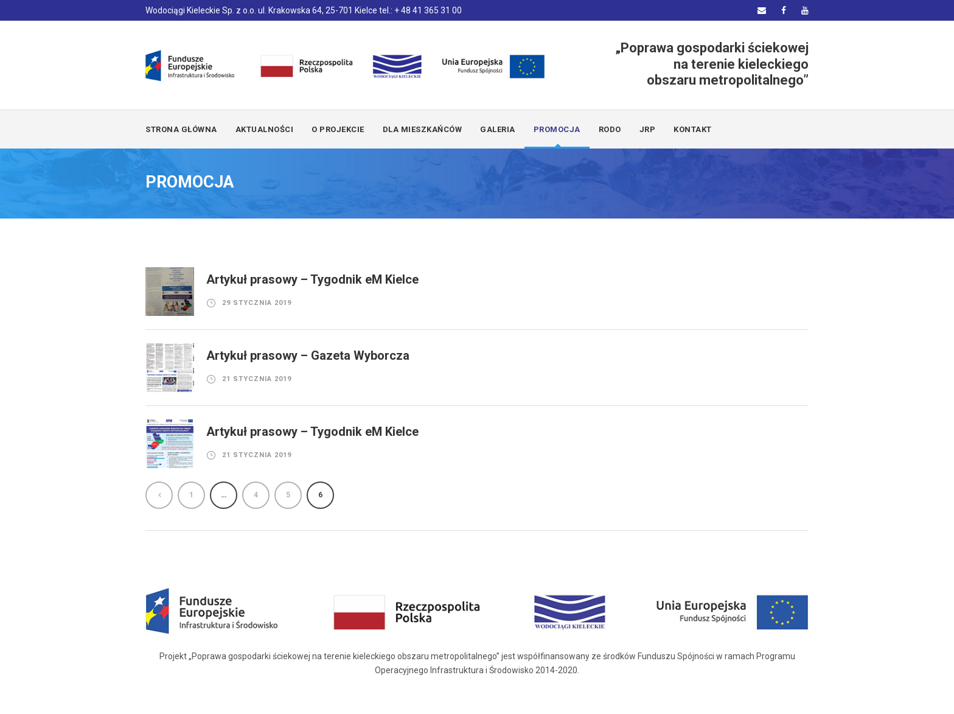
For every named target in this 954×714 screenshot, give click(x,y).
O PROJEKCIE (338, 129)
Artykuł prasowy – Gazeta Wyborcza (307, 355)
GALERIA (497, 129)
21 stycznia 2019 (256, 379)
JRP (647, 129)
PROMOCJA (557, 129)
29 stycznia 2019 (256, 303)
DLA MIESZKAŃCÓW (422, 129)
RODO (610, 129)
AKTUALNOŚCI (264, 129)
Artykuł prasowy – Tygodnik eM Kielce (312, 279)
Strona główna (181, 129)
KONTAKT (693, 129)
